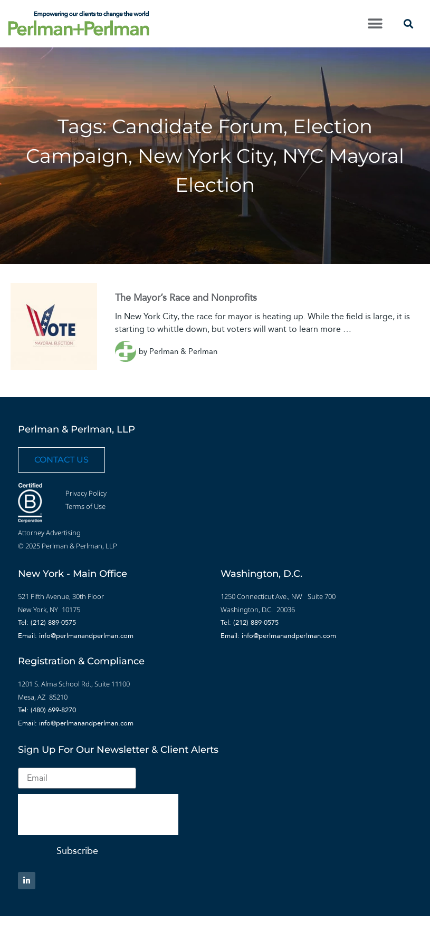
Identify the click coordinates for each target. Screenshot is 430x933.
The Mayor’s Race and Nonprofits (186, 297)
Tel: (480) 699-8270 (47, 710)
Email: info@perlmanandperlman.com (75, 636)
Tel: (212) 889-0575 (47, 622)
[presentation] (98, 814)
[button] (375, 23)
